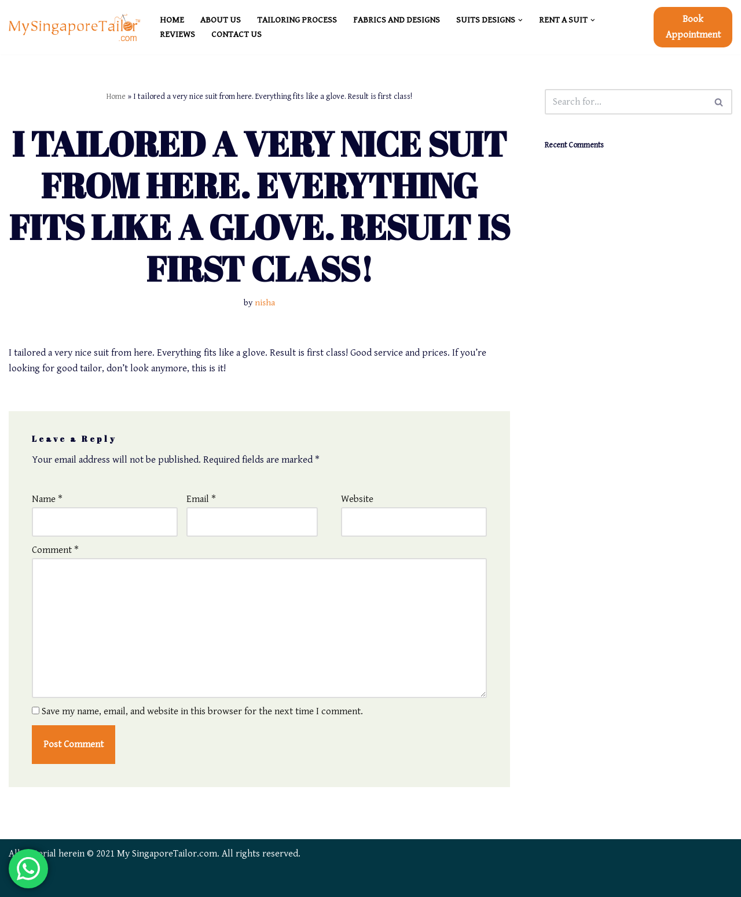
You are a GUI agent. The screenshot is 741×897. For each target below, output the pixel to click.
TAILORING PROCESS (297, 20)
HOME (172, 20)
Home (116, 96)
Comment (55, 550)
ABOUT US (220, 20)
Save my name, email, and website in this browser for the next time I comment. (202, 711)
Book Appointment (693, 26)
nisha (265, 303)
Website (357, 499)
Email (201, 499)
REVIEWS (177, 34)
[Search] (625, 102)
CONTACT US (236, 34)
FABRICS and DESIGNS (396, 20)
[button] (520, 20)
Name (47, 499)
